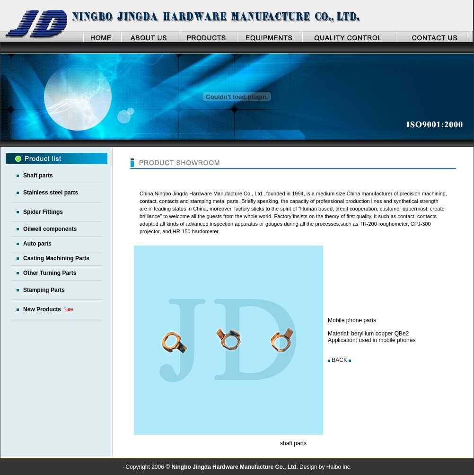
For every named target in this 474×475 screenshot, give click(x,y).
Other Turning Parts (49, 273)
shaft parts (293, 443)
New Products (42, 309)
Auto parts (37, 243)
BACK (339, 360)
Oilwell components (50, 229)
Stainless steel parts (50, 192)
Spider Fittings (43, 212)
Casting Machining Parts (56, 258)
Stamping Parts (44, 290)
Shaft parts (38, 175)
